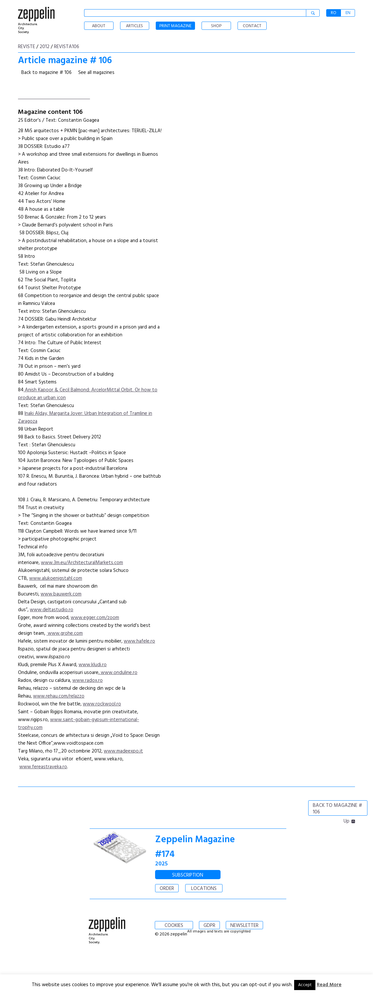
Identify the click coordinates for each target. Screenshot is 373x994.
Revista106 (66, 47)
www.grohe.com (64, 633)
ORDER (167, 889)
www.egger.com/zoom (95, 618)
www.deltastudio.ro (51, 610)
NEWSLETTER (244, 926)
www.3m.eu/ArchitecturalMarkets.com (82, 563)
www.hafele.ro (139, 641)
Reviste (26, 47)
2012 (44, 47)
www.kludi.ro (93, 665)
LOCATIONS (204, 889)
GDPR (209, 926)
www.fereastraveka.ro (43, 767)
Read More (329, 985)
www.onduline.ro (118, 673)
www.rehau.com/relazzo (58, 696)
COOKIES (174, 926)
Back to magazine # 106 (46, 73)
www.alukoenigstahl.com (55, 578)
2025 (161, 864)
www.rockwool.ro (102, 704)
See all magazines (96, 73)
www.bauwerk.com (61, 594)
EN (348, 12)
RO (333, 12)
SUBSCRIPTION (187, 875)
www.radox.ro (87, 680)
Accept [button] (304, 985)
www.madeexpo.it (123, 751)
